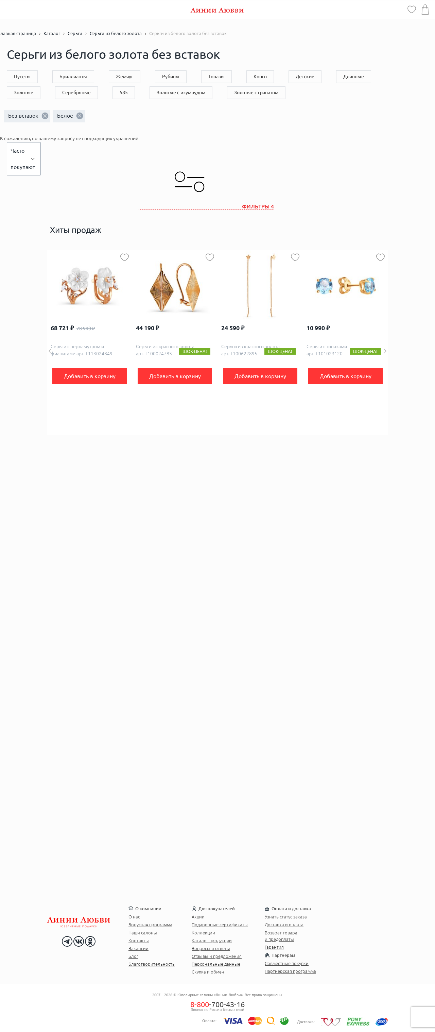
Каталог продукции (212, 940)
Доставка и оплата (284, 924)
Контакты (138, 940)
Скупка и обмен (208, 971)
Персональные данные (216, 964)
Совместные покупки (287, 963)
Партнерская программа (290, 971)
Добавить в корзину (90, 376)
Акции (198, 916)
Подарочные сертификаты (220, 924)
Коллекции (203, 932)
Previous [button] (50, 351)
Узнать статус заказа (286, 916)
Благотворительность (151, 964)
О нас (134, 916)
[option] (89, 342)
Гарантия (274, 947)
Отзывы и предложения (217, 956)
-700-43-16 (217, 1004)
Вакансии (138, 948)
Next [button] (385, 351)
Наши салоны (142, 932)
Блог (133, 956)
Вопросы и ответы (211, 948)
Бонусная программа (150, 924)
